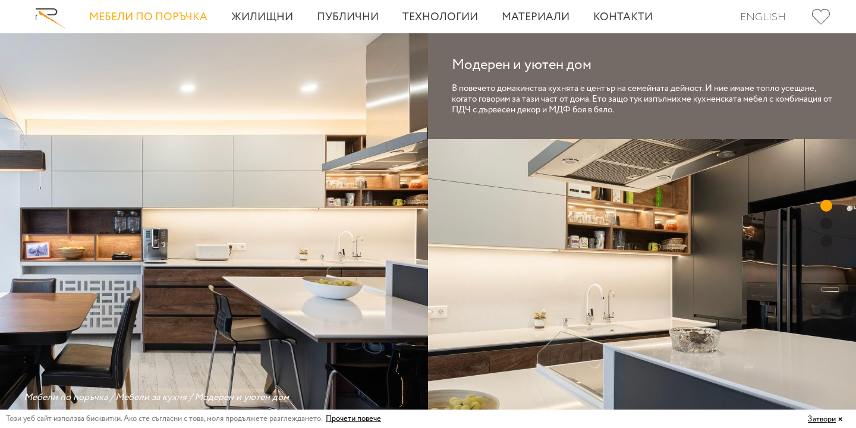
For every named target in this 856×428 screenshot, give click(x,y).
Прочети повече (353, 419)
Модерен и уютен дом (241, 397)
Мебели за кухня (151, 397)
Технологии (440, 17)
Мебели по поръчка (148, 17)
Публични (348, 17)
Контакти (623, 17)
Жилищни (262, 17)
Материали (535, 17)
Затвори (822, 419)
